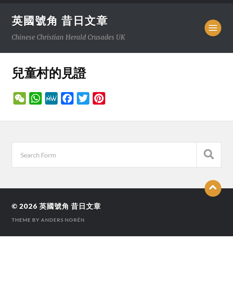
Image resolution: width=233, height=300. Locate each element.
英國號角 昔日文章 (60, 20)
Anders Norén (63, 220)
